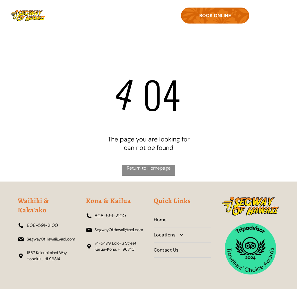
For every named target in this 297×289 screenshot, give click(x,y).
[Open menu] (270, 15)
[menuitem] (182, 219)
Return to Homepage (149, 168)
